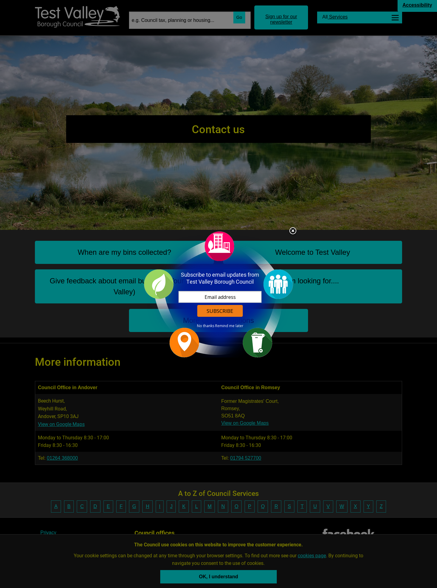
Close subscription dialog (292, 231)
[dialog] (218, 294)
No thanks (205, 325)
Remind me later (229, 325)
